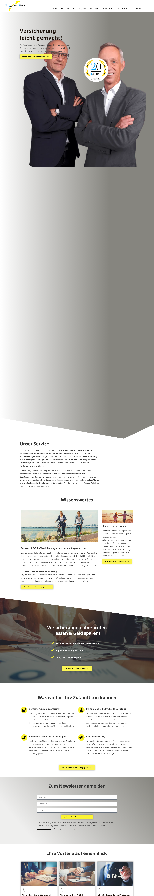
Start (55, 8)
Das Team (94, 8)
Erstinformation (67, 8)
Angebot (82, 8)
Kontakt (137, 8)
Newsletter (107, 8)
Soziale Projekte (123, 8)
